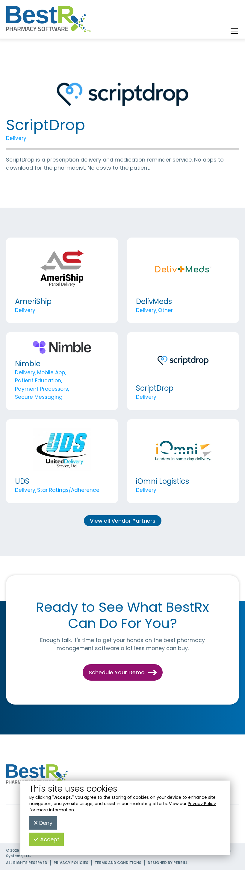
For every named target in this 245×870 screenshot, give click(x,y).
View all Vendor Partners (122, 520)
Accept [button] (46, 839)
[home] (48, 20)
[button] (233, 31)
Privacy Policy (202, 804)
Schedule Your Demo (123, 672)
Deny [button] (43, 823)
